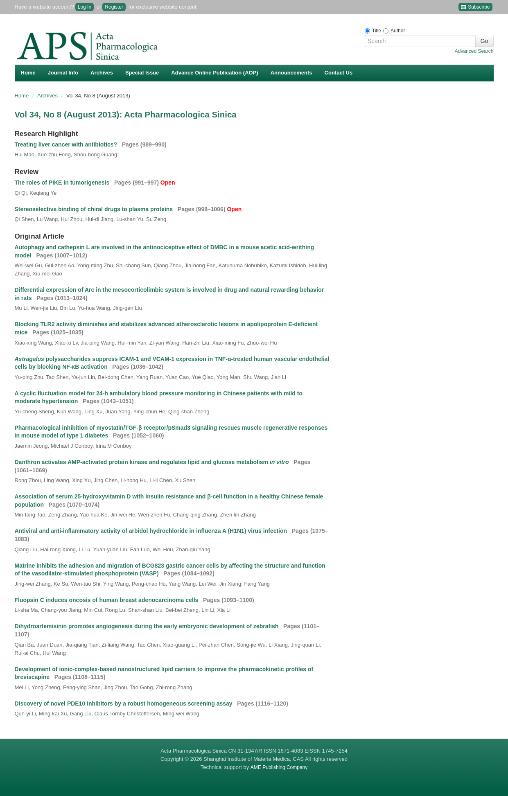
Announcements (291, 73)
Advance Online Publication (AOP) (214, 73)
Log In (84, 7)
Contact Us (339, 73)
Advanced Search (474, 51)
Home (28, 73)
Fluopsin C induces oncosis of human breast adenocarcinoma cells (107, 600)
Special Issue (142, 73)
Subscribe (475, 7)
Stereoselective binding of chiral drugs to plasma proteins (95, 209)
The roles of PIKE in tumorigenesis (63, 182)
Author (398, 31)
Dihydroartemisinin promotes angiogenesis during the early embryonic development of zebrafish (147, 626)
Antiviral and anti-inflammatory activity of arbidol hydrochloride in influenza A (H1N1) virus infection (152, 531)
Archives (101, 73)
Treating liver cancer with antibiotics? (67, 144)
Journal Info (63, 73)
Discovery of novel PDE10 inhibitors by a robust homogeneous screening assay (124, 703)
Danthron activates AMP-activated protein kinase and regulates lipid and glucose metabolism (153, 462)
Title (376, 31)
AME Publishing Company (279, 767)
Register (114, 7)
